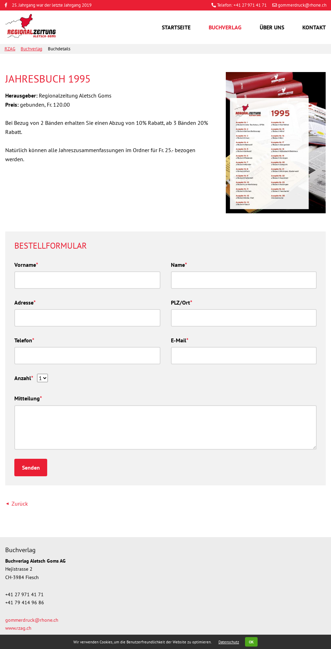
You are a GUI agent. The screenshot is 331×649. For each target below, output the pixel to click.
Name (179, 264)
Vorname (26, 264)
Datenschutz (228, 642)
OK (251, 642)
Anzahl (23, 377)
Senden (31, 467)
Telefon (24, 340)
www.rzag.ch (18, 628)
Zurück (20, 503)
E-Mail (179, 340)
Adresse (25, 302)
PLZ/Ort (181, 302)
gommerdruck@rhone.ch (299, 5)
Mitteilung (28, 398)
